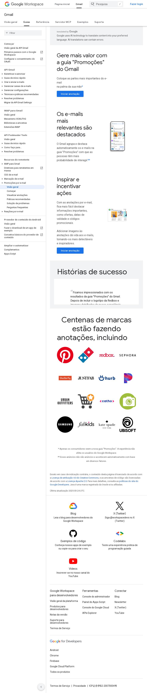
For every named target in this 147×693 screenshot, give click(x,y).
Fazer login (136, 4)
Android (54, 650)
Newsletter (120, 602)
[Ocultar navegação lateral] (41, 686)
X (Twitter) (120, 607)
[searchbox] (23, 33)
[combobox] (106, 4)
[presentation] (96, 271)
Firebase (54, 661)
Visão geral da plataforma (64, 601)
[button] (22, 74)
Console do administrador (96, 596)
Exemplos (82, 22)
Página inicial (62, 4)
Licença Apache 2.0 (77, 481)
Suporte (99, 22)
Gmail (8, 15)
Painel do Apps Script (93, 602)
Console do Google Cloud (95, 607)
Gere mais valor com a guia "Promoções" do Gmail (82, 62)
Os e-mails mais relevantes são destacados (74, 124)
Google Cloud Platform (62, 666)
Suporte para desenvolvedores (59, 621)
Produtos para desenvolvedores (59, 608)
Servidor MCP (63, 22)
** (89, 160)
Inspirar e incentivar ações (69, 186)
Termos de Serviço (60, 628)
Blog (117, 596)
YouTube (119, 613)
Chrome (54, 655)
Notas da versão (58, 614)
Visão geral (10, 22)
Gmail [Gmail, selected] (79, 4)
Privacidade (79, 685)
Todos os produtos (60, 672)
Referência (42, 22)
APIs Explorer (89, 613)
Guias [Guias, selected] (26, 22)
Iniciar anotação (70, 93)
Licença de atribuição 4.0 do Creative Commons (75, 477)
